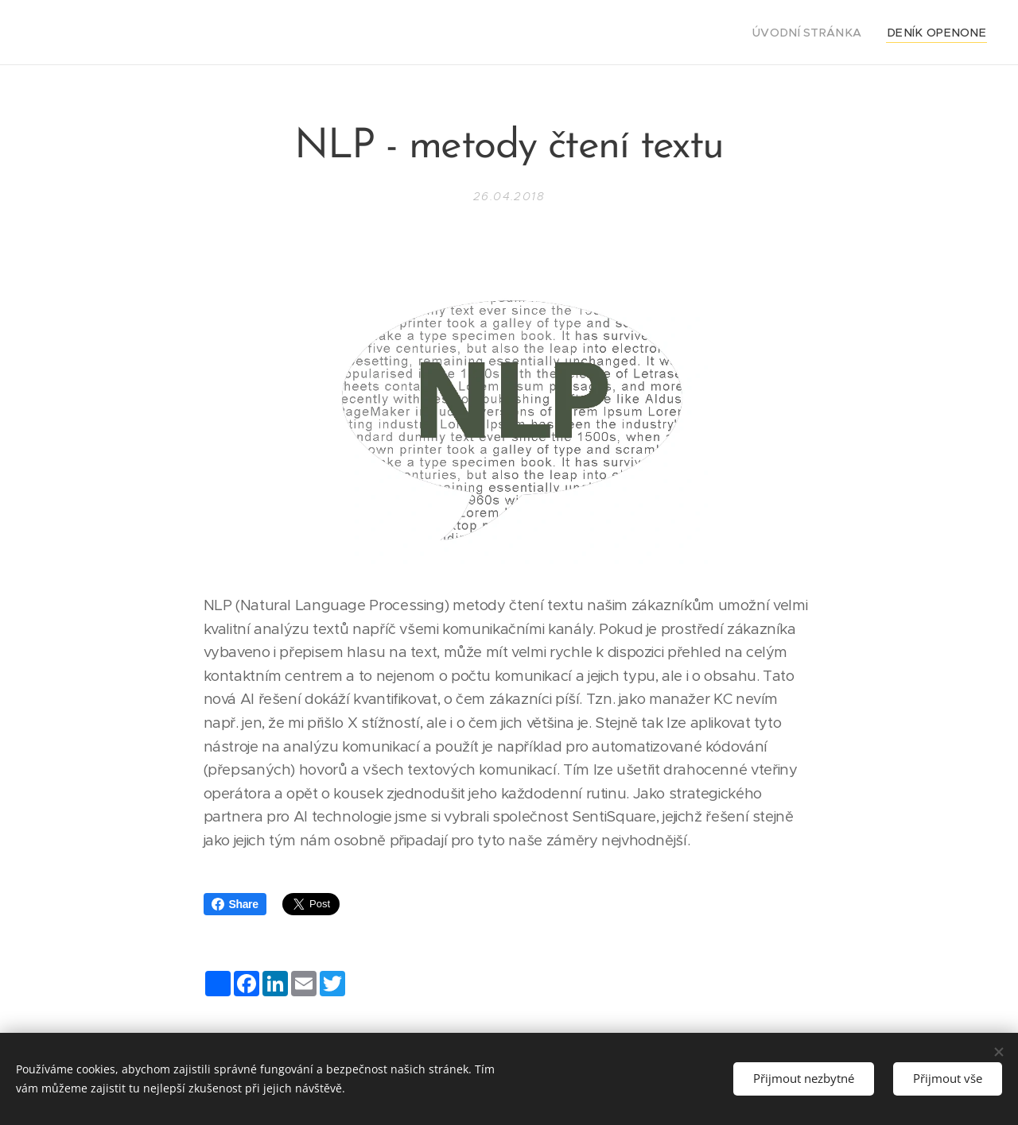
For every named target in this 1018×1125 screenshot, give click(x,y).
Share (235, 904)
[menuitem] (827, 32)
